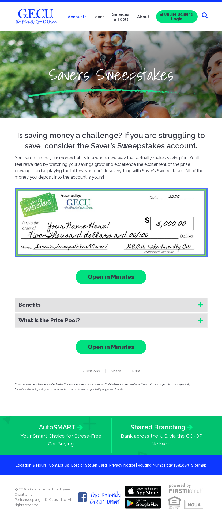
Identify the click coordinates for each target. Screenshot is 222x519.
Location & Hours (31, 465)
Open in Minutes (111, 276)
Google (143, 503)
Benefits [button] (29, 305)
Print (136, 371)
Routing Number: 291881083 (163, 465)
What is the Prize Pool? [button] (49, 320)
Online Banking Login (176, 16)
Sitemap (198, 465)
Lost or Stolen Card (89, 465)
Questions (91, 371)
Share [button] (116, 371)
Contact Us (59, 465)
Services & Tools (120, 17)
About (143, 16)
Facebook (82, 497)
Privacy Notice (122, 465)
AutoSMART (57, 427)
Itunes (143, 491)
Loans (99, 16)
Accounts (77, 16)
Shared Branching (157, 427)
